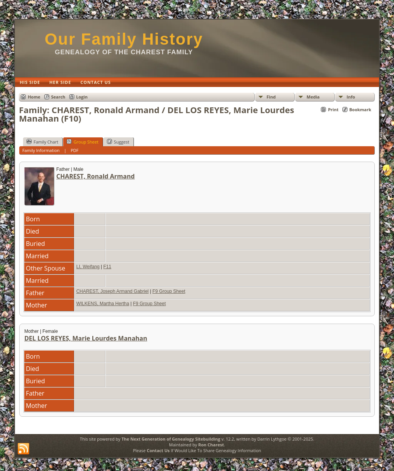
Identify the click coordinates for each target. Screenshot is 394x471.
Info (351, 97)
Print (333, 109)
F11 (107, 266)
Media (313, 97)
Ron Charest (211, 445)
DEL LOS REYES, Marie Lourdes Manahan (85, 338)
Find (271, 97)
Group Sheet (82, 142)
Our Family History (124, 39)
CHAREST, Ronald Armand (95, 176)
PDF (74, 150)
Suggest (118, 142)
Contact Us (158, 450)
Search (58, 97)
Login (82, 97)
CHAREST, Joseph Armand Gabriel (112, 291)
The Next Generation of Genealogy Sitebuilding (171, 439)
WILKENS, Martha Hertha (102, 303)
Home (34, 97)
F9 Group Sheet (168, 291)
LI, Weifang (87, 266)
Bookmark (360, 109)
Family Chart (42, 142)
